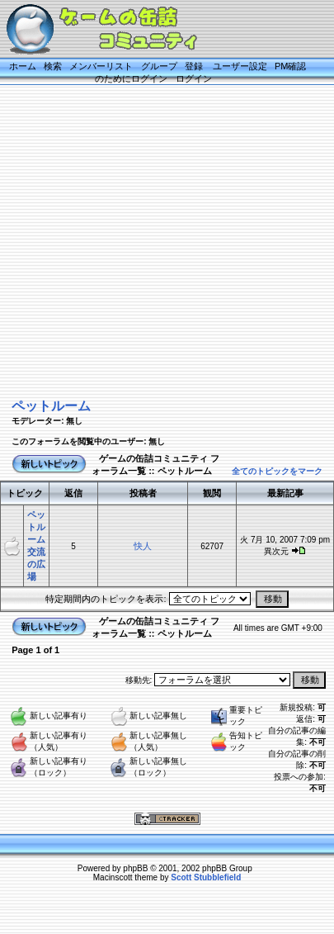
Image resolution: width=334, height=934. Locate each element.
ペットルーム (51, 406)
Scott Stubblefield (206, 877)
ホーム (22, 66)
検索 (53, 66)
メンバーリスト (101, 66)
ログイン (194, 78)
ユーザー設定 (240, 66)
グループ (159, 66)
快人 (143, 546)
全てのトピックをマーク (277, 471)
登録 (194, 66)
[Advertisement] (154, 240)
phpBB (135, 868)
